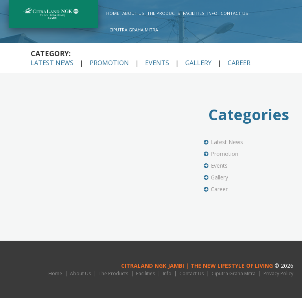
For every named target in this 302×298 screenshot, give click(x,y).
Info (212, 13)
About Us (133, 13)
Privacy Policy (278, 273)
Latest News (52, 63)
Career (239, 63)
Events (157, 63)
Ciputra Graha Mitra (133, 30)
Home (112, 13)
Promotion (109, 63)
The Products (163, 13)
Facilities (193, 13)
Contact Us (234, 13)
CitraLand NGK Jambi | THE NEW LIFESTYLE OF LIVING (197, 265)
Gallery (198, 63)
